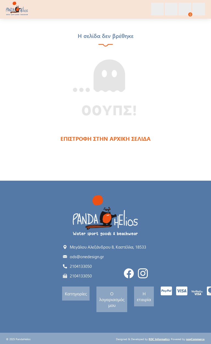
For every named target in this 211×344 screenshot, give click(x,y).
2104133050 (81, 266)
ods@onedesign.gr (87, 256)
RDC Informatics (159, 339)
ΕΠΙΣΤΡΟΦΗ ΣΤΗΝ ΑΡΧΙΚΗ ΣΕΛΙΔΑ (105, 138)
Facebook (129, 273)
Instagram (143, 273)
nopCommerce (195, 339)
